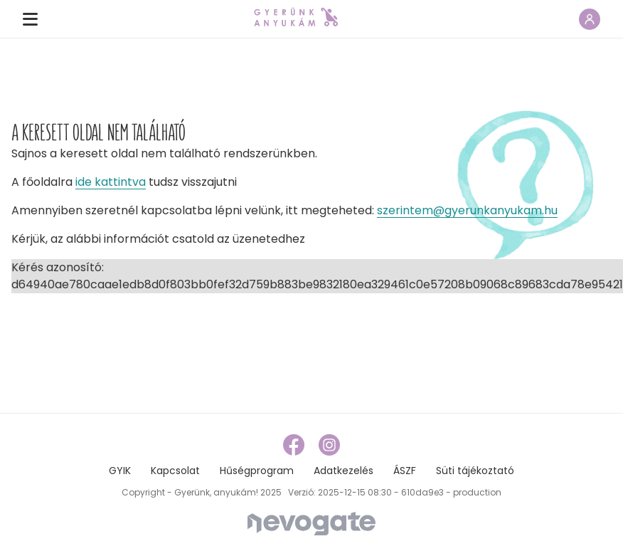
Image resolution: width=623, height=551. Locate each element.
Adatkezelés (343, 470)
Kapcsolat (175, 470)
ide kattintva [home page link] (110, 182)
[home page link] (296, 17)
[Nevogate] (311, 523)
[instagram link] (329, 444)
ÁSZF (404, 470)
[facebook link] (295, 444)
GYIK (120, 470)
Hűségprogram (257, 470)
